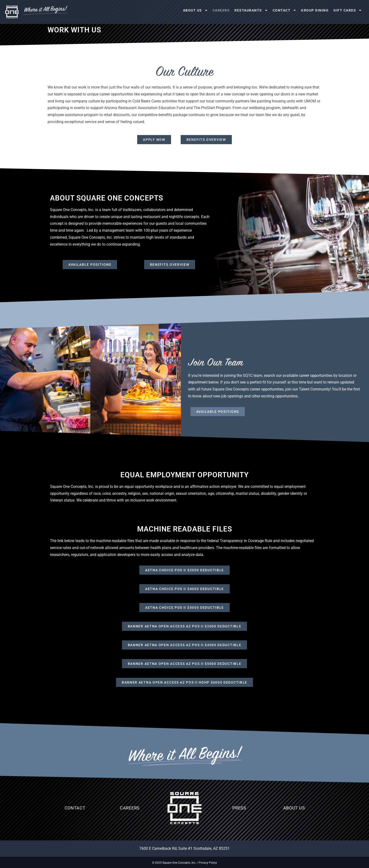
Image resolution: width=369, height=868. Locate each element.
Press (239, 807)
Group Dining (315, 10)
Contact (284, 10)
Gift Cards (347, 10)
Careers (221, 10)
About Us (195, 10)
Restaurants (251, 10)
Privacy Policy (208, 862)
